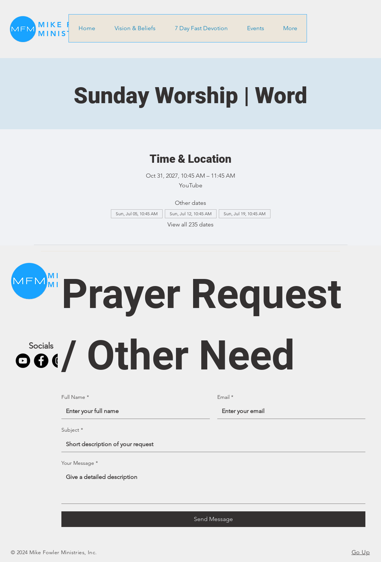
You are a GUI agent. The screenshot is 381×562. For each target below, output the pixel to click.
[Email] (289, 411)
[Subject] (211, 444)
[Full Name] (133, 411)
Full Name (75, 397)
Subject (72, 430)
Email (225, 397)
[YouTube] (23, 360)
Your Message (79, 463)
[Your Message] (213, 487)
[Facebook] (41, 360)
